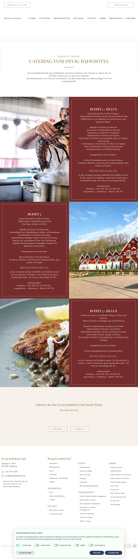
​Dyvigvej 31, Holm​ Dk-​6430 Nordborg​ (9, 464)
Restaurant (78, 18)
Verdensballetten (61, 18)
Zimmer (103, 18)
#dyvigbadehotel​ (69, 410)
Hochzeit (91, 18)
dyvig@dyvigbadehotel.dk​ (13, 475)
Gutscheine (44, 18)
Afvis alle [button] (96, 553)
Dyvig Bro (131, 18)
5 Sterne (32, 18)
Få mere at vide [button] (25, 553)
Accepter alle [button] (114, 553)
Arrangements (116, 18)
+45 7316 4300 (9, 471)
